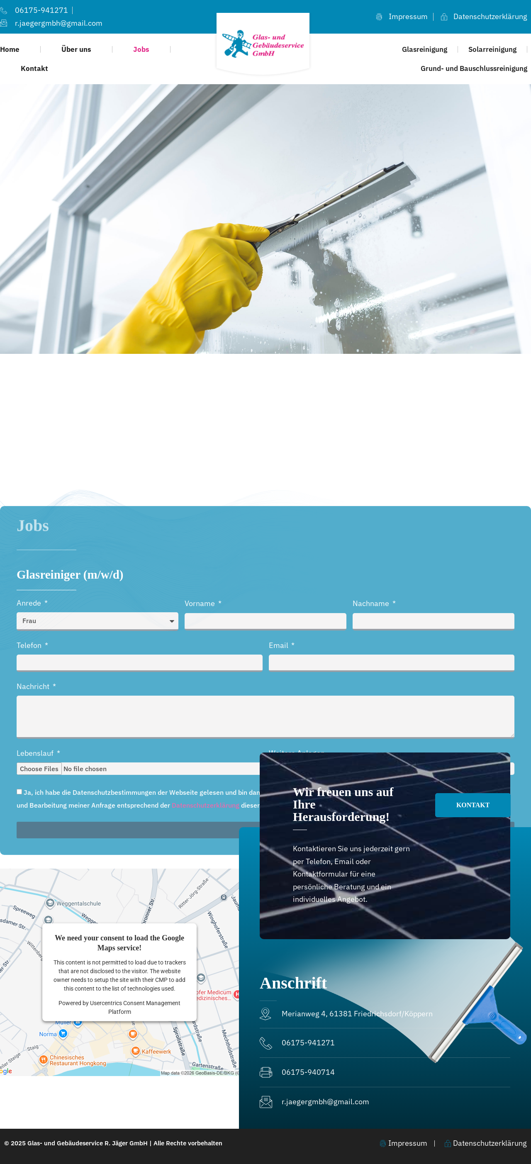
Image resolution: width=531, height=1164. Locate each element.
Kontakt (34, 68)
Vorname (201, 835)
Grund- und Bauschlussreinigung (474, 68)
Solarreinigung (492, 49)
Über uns (76, 49)
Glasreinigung (424, 49)
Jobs (141, 49)
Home (9, 49)
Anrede (30, 835)
